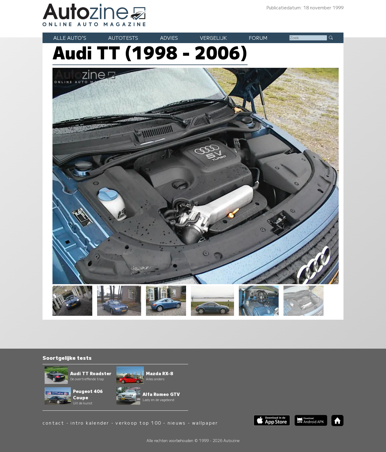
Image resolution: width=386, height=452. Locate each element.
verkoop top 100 (138, 422)
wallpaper (205, 422)
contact (54, 422)
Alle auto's (69, 37)
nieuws (177, 422)
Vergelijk (213, 37)
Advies (169, 37)
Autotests (123, 37)
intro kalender (90, 422)
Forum (258, 37)
